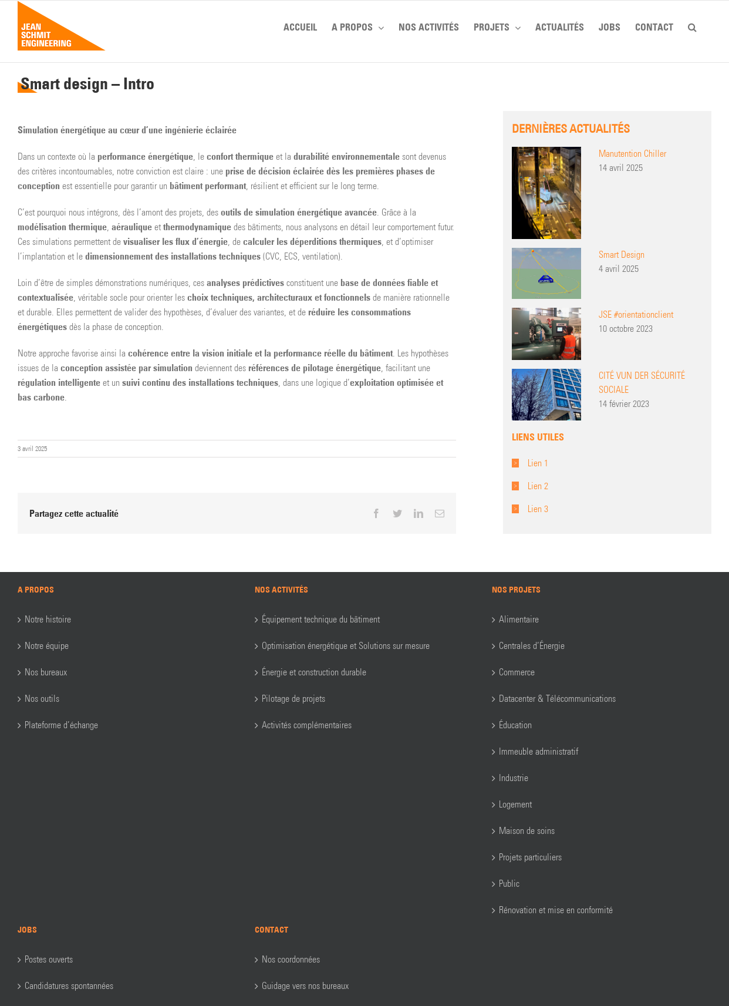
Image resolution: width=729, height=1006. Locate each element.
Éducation (515, 725)
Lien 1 (538, 463)
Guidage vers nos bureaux (305, 985)
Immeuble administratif (538, 751)
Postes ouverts (49, 959)
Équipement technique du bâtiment (321, 619)
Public (509, 883)
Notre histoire (48, 619)
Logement (515, 804)
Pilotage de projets (293, 698)
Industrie (513, 777)
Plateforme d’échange (61, 725)
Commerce (517, 672)
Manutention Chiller (632, 153)
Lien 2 (538, 486)
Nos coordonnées (291, 959)
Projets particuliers (530, 857)
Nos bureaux (46, 672)
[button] (692, 25)
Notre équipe (47, 645)
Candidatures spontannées (69, 985)
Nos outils (42, 698)
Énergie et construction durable (314, 672)
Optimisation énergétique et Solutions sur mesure (346, 645)
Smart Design (621, 254)
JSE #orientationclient (636, 314)
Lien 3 (538, 508)
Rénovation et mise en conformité (556, 910)
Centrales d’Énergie (532, 645)
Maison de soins (527, 830)
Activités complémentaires (307, 725)
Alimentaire (519, 619)
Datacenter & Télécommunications (557, 698)
